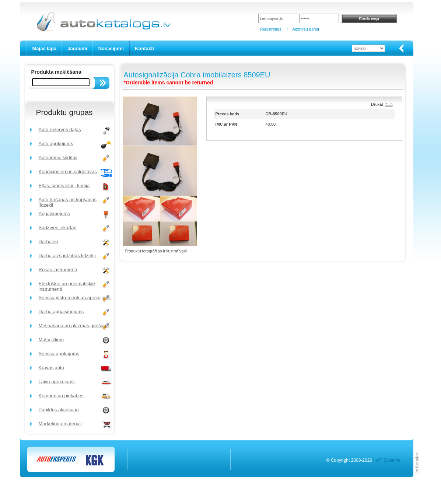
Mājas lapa (44, 48)
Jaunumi (77, 48)
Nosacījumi (111, 48)
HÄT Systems (386, 460)
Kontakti (144, 48)
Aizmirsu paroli (306, 29)
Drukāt (377, 104)
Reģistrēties (270, 29)
